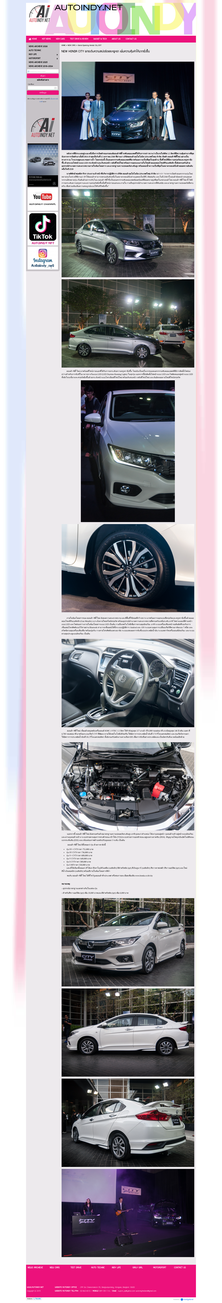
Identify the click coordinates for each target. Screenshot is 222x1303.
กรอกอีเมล (31, 84)
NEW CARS (72, 45)
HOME (63, 45)
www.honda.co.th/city (144, 876)
